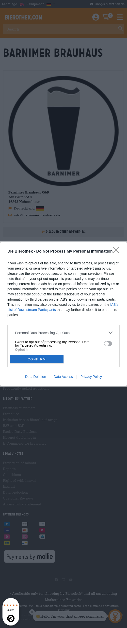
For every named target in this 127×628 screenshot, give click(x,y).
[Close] (117, 251)
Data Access (63, 377)
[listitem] (63, 332)
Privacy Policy (91, 377)
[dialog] (63, 314)
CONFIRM (37, 359)
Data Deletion (35, 377)
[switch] (108, 343)
